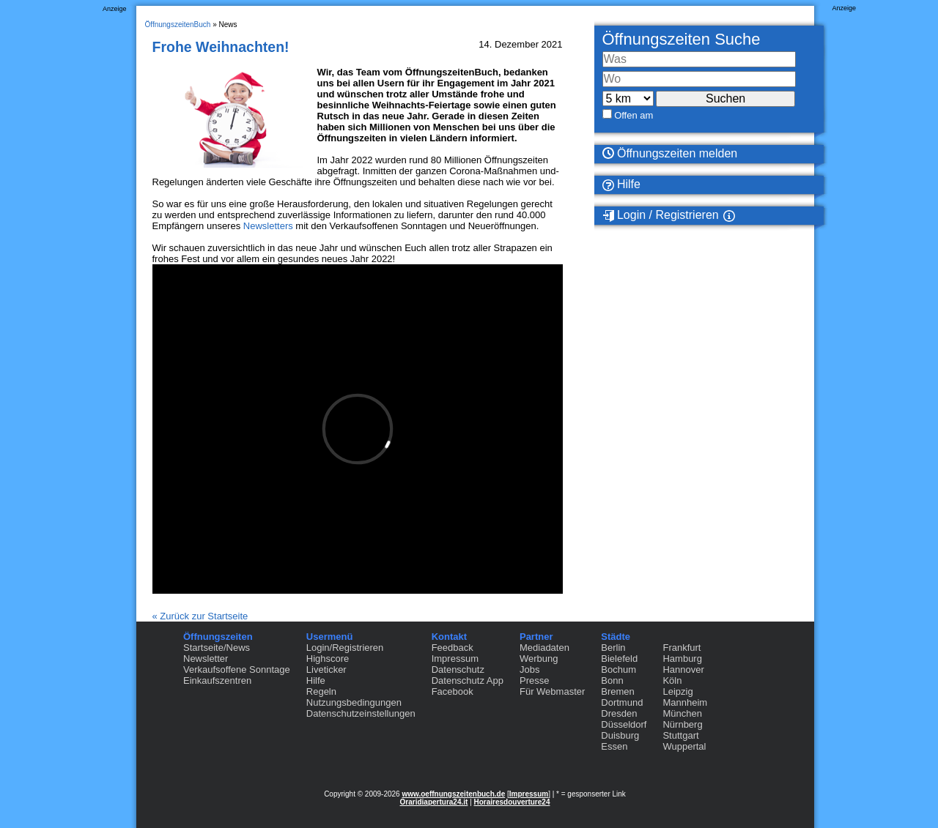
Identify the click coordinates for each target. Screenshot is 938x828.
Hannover (683, 669)
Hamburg (681, 658)
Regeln (321, 691)
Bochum (618, 669)
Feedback (452, 647)
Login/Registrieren (345, 647)
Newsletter (205, 658)
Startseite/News (216, 647)
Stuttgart (680, 735)
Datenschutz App (467, 680)
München (681, 713)
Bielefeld (619, 658)
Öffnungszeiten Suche (681, 39)
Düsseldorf (623, 724)
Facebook (452, 691)
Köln (672, 680)
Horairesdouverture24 (512, 802)
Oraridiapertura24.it (434, 802)
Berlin (613, 647)
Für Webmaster (552, 691)
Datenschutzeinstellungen (361, 713)
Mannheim (684, 702)
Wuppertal (684, 746)
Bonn (612, 680)
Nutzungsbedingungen (354, 702)
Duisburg (620, 735)
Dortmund (622, 702)
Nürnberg (682, 724)
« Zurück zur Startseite (200, 616)
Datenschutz (458, 669)
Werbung (539, 658)
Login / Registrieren (660, 215)
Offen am (633, 115)
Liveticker (326, 669)
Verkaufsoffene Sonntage (236, 669)
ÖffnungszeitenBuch (178, 24)
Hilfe (621, 184)
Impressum (455, 658)
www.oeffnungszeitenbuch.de (453, 794)
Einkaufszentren (217, 680)
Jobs (529, 669)
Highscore (328, 658)
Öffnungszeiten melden (670, 153)
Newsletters (268, 225)
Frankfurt (681, 647)
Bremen (618, 691)
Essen (614, 746)
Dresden (619, 713)
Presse (534, 680)
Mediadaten (544, 647)
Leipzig (677, 691)
